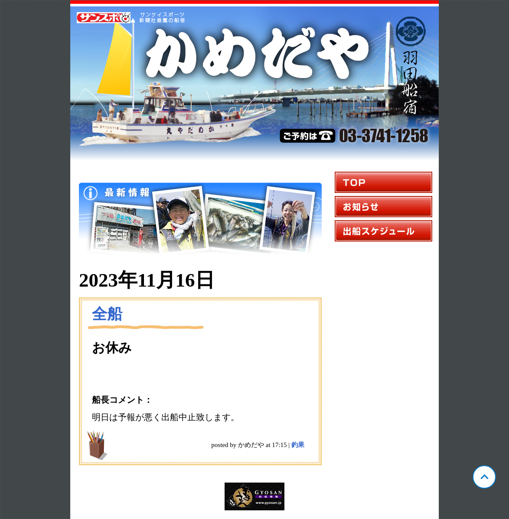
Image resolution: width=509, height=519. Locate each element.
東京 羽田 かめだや (254, 80)
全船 (107, 314)
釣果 (297, 444)
